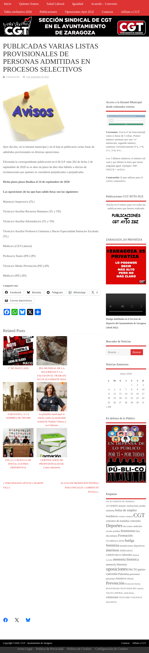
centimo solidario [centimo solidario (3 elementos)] (126, 516)
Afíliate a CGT (130, 12)
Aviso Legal (24, 648)
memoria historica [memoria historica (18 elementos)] (126, 559)
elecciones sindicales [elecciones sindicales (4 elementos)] (132, 526)
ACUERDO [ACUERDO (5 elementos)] (112, 505)
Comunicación (12, 77)
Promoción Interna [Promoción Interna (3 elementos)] (132, 584)
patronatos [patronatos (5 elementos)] (135, 574)
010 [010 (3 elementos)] (107, 501)
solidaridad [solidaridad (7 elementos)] (112, 597)
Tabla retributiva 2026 (18, 12)
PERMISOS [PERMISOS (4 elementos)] (121, 578)
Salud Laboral (55, 4)
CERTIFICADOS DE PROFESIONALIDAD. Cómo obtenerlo (51, 464)
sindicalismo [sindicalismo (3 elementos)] (129, 593)
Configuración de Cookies (111, 648)
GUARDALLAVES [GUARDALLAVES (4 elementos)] (115, 541)
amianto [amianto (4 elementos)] (122, 506)
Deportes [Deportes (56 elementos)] (114, 525)
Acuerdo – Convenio (104, 4)
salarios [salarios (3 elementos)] (140, 588)
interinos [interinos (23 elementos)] (112, 550)
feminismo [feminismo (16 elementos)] (128, 531)
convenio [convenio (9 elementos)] (135, 520)
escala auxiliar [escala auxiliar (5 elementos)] (113, 531)
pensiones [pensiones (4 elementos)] (110, 578)
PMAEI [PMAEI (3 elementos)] (130, 579)
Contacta (107, 12)
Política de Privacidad (49, 648)
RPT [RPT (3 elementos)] (135, 588)
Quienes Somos (29, 4)
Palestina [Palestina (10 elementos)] (123, 574)
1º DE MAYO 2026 (18, 368)
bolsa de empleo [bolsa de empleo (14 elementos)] (126, 510)
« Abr (108, 406)
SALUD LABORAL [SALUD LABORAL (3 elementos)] (114, 593)
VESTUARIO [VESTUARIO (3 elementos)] (124, 597)
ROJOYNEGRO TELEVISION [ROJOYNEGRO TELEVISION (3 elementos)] (119, 588)
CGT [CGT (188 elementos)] (139, 515)
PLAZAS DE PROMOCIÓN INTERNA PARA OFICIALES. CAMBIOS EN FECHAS (80, 487)
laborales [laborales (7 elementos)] (127, 554)
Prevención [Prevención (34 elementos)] (115, 583)
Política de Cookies (79, 648)
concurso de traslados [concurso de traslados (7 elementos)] (117, 520)
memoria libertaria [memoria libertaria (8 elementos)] (116, 564)
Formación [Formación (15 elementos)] (125, 535)
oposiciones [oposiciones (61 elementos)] (117, 568)
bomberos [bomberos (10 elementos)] (112, 516)
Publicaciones (48, 12)
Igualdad (77, 4)
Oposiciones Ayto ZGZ (79, 12)
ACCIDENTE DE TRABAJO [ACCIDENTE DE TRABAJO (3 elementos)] (122, 501)
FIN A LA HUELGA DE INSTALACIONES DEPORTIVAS (18, 464)
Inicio (7, 4)
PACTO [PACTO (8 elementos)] (132, 569)
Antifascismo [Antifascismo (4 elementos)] (132, 506)
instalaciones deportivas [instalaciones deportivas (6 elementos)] (132, 545)
